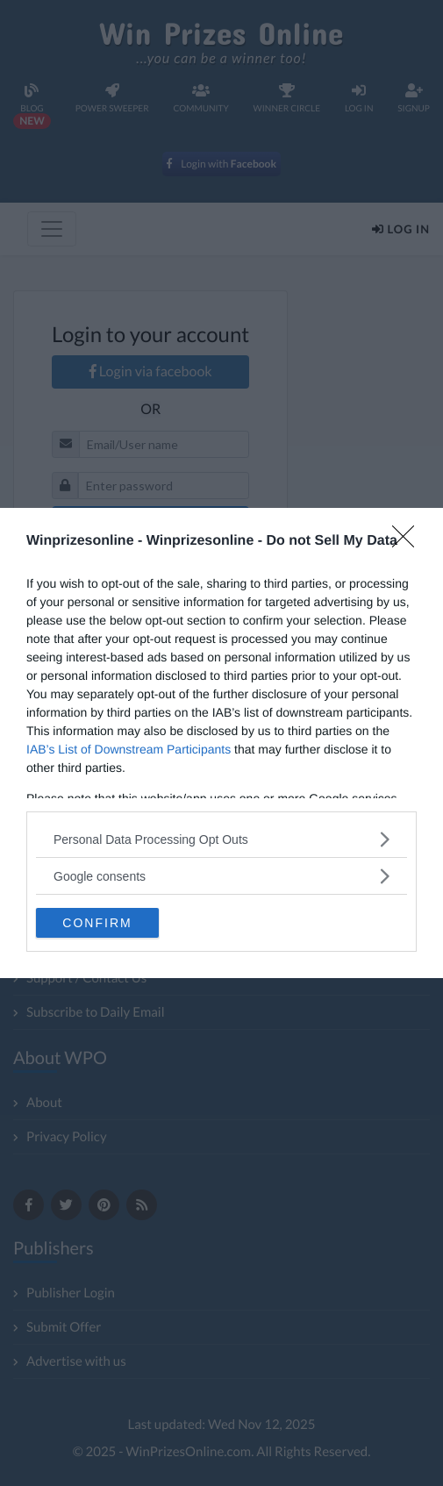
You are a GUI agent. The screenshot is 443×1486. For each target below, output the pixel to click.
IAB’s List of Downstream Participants (128, 749)
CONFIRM (97, 923)
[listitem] (221, 839)
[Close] (408, 542)
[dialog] (221, 743)
